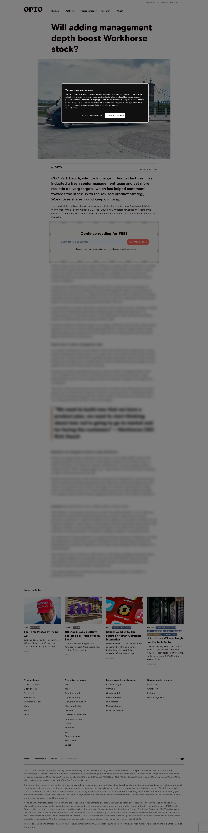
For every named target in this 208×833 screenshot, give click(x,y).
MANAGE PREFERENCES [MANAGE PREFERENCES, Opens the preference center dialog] (92, 115)
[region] (105, 103)
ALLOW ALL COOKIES (115, 115)
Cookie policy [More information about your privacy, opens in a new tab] (71, 108)
